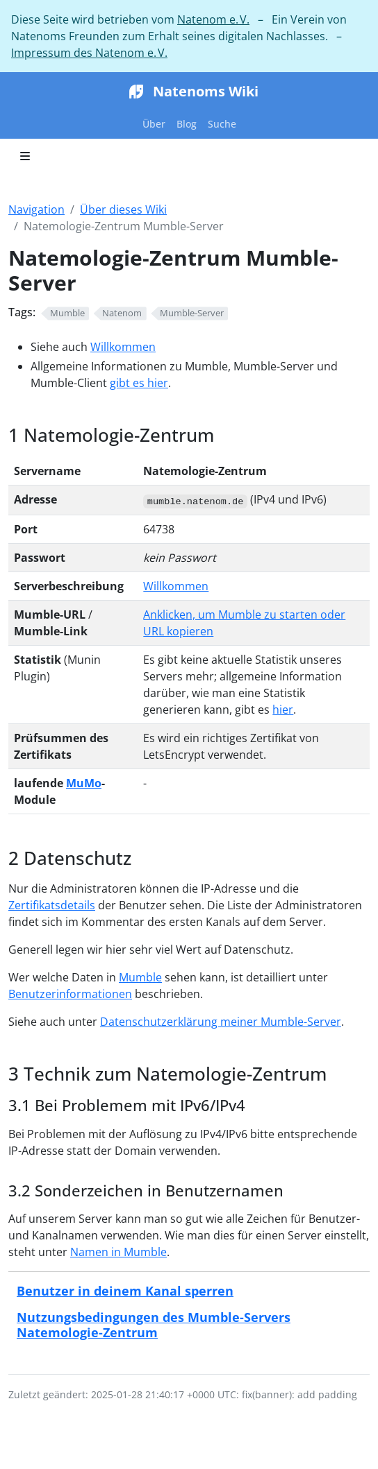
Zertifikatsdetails (51, 905)
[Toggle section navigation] (25, 156)
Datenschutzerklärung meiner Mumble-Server (220, 1021)
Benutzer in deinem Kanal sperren (125, 1290)
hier (282, 709)
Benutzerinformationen (70, 994)
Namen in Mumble (118, 1252)
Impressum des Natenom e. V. (89, 52)
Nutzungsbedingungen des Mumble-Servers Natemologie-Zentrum (153, 1324)
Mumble (140, 977)
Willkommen (123, 346)
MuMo (83, 783)
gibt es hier (139, 382)
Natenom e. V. (213, 19)
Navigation (36, 209)
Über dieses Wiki (123, 209)
